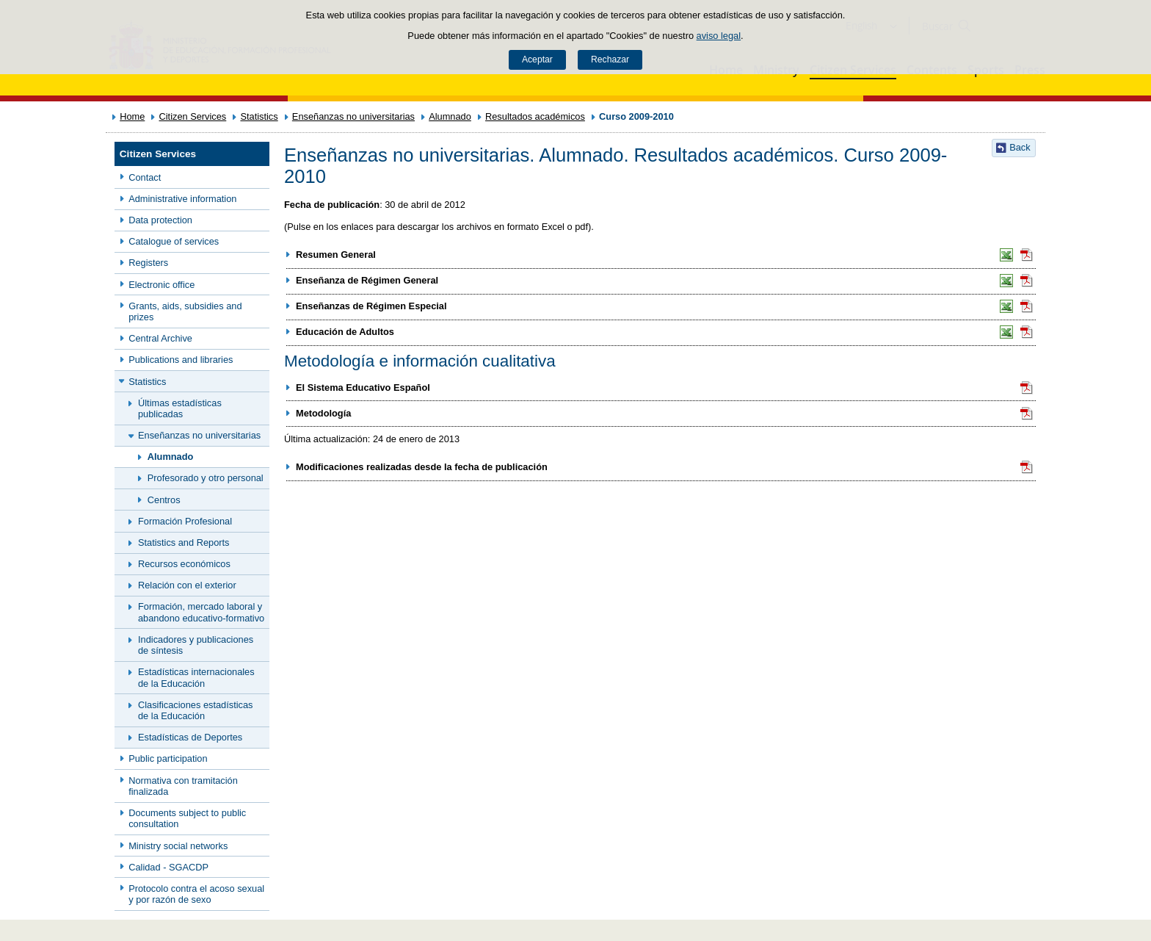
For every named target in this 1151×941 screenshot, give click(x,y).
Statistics (258, 116)
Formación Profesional (185, 521)
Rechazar (610, 59)
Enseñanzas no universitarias (353, 116)
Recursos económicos (184, 563)
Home (132, 116)
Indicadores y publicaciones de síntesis (195, 645)
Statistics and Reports (183, 542)
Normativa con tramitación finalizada (183, 786)
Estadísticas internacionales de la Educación (196, 677)
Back (1019, 147)
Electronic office (161, 284)
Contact (144, 177)
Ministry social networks (178, 845)
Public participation (167, 758)
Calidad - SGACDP (168, 867)
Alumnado (450, 116)
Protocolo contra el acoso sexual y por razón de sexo (196, 894)
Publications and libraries (180, 359)
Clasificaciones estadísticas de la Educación (195, 710)
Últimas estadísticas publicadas (180, 408)
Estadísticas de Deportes (190, 737)
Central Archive (160, 338)
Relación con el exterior (187, 585)
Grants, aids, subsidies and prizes (185, 311)
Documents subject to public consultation (187, 818)
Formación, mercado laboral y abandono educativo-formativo (201, 612)
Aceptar (537, 59)
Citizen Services (193, 116)
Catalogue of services (173, 241)
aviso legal (719, 35)
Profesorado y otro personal (206, 477)
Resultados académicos (535, 116)
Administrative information (182, 198)
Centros (164, 499)
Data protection (160, 220)
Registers (148, 262)
